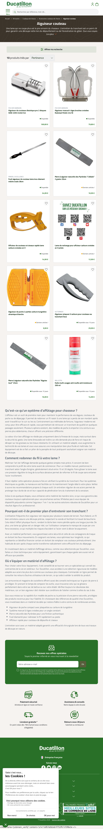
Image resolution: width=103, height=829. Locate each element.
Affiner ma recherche (53, 49)
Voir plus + (12, 677)
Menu (8, 12)
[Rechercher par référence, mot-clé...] (55, 12)
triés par (24, 58)
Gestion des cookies (58, 819)
